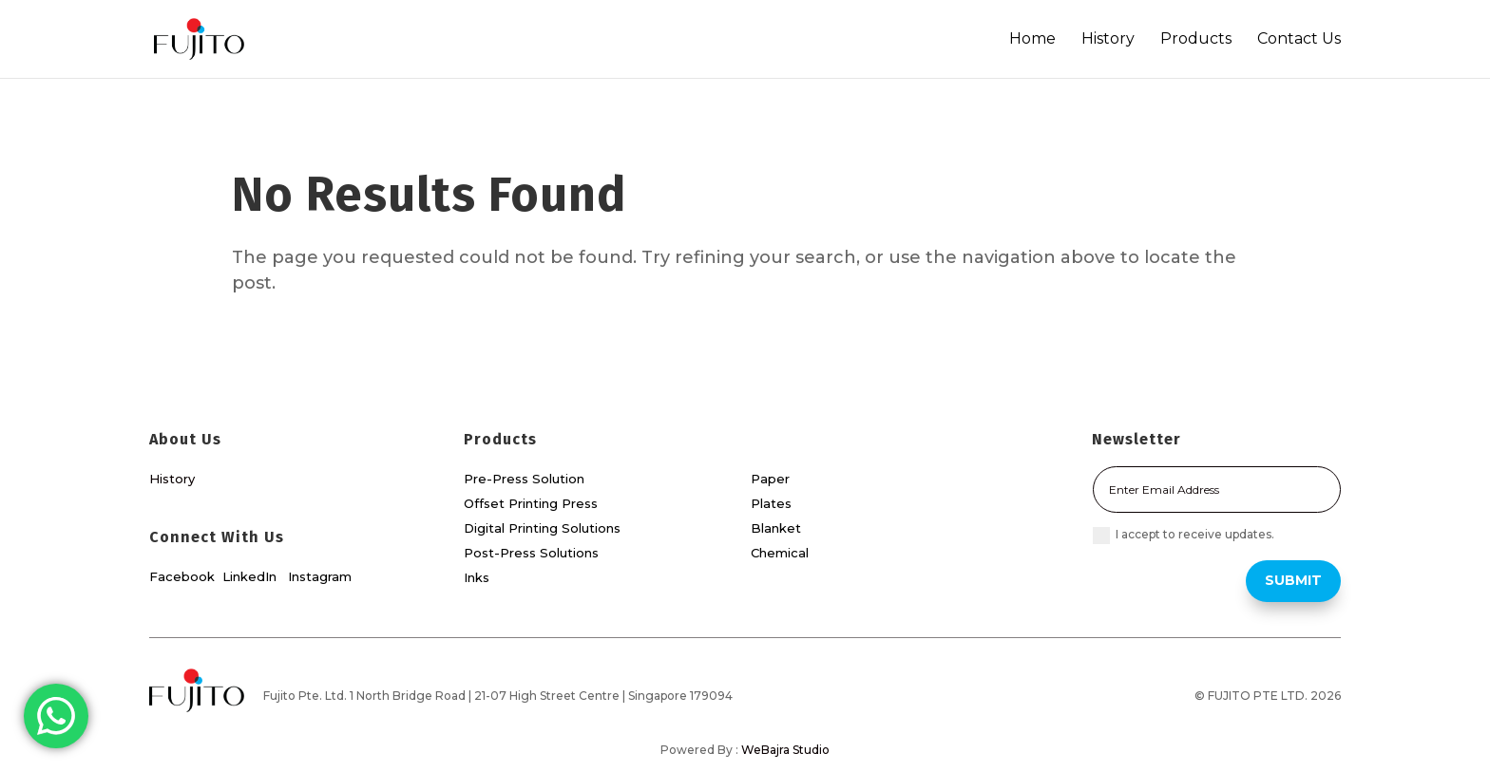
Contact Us (1299, 39)
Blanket (776, 528)
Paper (770, 478)
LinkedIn (251, 576)
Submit (1293, 580)
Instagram (320, 576)
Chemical (780, 552)
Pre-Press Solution (524, 478)
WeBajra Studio (785, 750)
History (1108, 39)
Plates (771, 503)
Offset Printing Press (531, 503)
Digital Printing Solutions (542, 528)
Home (1032, 39)
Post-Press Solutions (531, 552)
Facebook (182, 576)
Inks (476, 577)
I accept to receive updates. (1183, 535)
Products (1196, 39)
